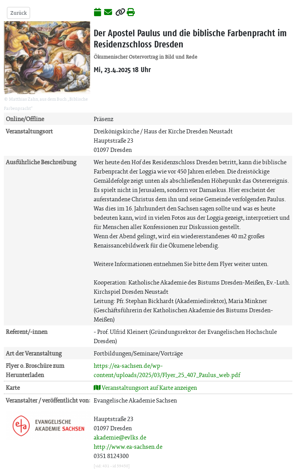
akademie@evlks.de (120, 437)
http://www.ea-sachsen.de (128, 447)
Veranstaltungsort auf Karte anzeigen (145, 388)
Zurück (18, 13)
